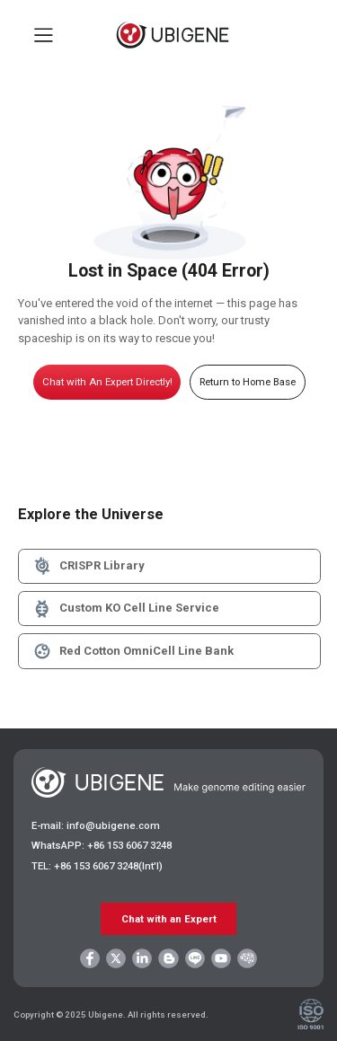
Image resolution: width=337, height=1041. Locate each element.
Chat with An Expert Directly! (107, 381)
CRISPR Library (88, 566)
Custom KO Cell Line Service (125, 609)
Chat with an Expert (169, 919)
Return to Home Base (248, 381)
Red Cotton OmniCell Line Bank (133, 651)
